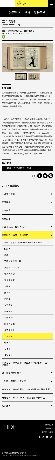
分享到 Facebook (39, 175)
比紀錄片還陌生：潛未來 (14, 381)
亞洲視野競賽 (8, 193)
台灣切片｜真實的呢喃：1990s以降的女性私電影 (26, 389)
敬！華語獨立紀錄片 (12, 372)
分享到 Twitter (45, 175)
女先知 (7, 348)
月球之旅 (8, 355)
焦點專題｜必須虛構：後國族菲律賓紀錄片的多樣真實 (25, 363)
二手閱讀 (8, 336)
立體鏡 (7, 286)
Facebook (39, 437)
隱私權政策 (49, 428)
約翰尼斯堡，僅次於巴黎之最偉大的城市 (23, 242)
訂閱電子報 (49, 425)
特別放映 (6, 405)
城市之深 (8, 305)
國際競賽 (6, 202)
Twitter (43, 437)
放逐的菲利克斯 (11, 267)
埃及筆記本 (9, 330)
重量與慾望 (9, 280)
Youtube (47, 437)
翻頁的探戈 (9, 323)
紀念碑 (7, 248)
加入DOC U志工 (47, 432)
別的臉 (7, 298)
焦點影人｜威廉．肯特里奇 (15, 235)
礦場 (6, 254)
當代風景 (6, 218)
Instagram (51, 437)
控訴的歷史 (9, 273)
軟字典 (7, 342)
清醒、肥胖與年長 (12, 261)
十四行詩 (8, 317)
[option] (27, 57)
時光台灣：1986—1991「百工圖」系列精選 (23, 397)
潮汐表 (7, 292)
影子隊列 (8, 311)
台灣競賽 (6, 210)
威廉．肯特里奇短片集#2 (19, 168)
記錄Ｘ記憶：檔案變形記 (14, 226)
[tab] (27, 168)
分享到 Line (50, 175)
